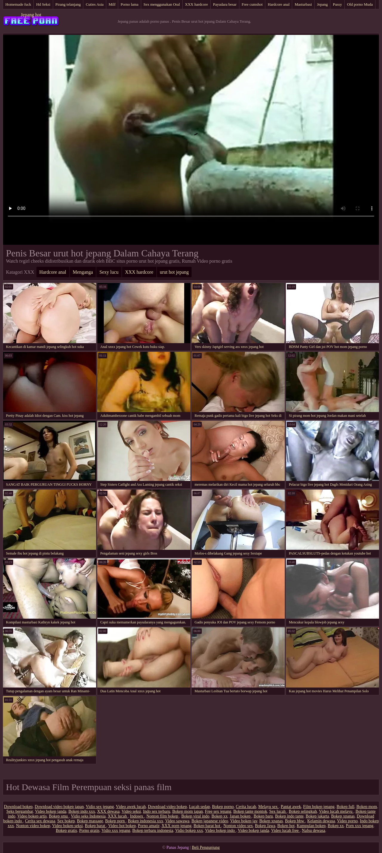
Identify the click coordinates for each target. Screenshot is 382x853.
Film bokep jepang (319, 806)
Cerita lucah (246, 806)
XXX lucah (118, 816)
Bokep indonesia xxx (145, 821)
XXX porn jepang (176, 825)
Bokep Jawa (265, 825)
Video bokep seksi (67, 825)
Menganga (83, 272)
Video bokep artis (32, 816)
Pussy (337, 4)
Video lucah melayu (336, 811)
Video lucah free (285, 830)
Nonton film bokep (162, 816)
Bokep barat (95, 825)
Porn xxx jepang (359, 825)
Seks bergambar (19, 811)
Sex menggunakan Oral (162, 4)
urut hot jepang (174, 272)
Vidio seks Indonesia (88, 816)
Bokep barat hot (207, 825)
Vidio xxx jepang (115, 830)
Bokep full (346, 806)
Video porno (347, 821)
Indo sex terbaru (156, 811)
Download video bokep (167, 806)
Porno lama (129, 4)
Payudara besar (225, 4)
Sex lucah (277, 811)
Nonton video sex (238, 825)
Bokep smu (59, 816)
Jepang (322, 4)
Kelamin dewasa (321, 821)
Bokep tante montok (250, 811)
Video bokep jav (243, 821)
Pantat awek (291, 806)
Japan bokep (241, 816)
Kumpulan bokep (311, 825)
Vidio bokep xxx (189, 830)
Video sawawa (177, 821)
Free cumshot (252, 4)
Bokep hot (286, 825)
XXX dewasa (108, 811)
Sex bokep (66, 821)
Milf (112, 4)
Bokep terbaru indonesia (152, 830)
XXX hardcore (196, 4)
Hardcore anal (278, 4)
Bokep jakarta (317, 816)
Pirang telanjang (68, 4)
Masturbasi (303, 4)
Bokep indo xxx (81, 811)
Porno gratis (89, 830)
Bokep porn (115, 821)
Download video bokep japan (59, 806)
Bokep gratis (66, 830)
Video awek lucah (131, 806)
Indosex (137, 816)
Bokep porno (223, 806)
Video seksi (131, 811)
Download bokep (18, 806)
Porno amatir (148, 825)
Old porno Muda (360, 4)
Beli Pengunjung (206, 847)
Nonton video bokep (33, 825)
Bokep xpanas (343, 816)
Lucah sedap (199, 806)
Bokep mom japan (187, 811)
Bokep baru (263, 816)
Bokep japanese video (210, 821)
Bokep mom (366, 806)
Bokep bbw (295, 821)
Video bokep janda (50, 811)
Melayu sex (268, 806)
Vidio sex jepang (100, 806)
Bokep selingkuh (303, 811)
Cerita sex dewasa (40, 821)
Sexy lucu (108, 272)
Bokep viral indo (195, 816)
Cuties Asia (95, 4)
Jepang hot (31, 14)
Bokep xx (220, 816)
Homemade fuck (18, 4)
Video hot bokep (122, 825)
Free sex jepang (218, 811)
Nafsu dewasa (313, 830)
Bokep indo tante (289, 816)
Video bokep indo (220, 830)
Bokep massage (90, 821)
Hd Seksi (43, 4)
